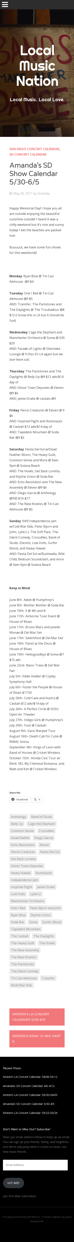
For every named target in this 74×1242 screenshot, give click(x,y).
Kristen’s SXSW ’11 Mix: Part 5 (36, 1039)
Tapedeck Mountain (26, 929)
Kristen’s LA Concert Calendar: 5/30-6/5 (30, 1017)
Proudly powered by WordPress (21, 1217)
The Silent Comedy (24, 971)
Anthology (18, 817)
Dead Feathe (20, 838)
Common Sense (22, 831)
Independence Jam (24, 880)
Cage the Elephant (41, 824)
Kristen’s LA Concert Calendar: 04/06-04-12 (30, 1077)
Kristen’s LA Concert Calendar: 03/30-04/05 (30, 1095)
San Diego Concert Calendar (34, 149)
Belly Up (17, 824)
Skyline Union (41, 915)
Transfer (48, 978)
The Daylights (43, 936)
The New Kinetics (23, 957)
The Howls (47, 943)
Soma (33, 922)
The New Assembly (25, 950)
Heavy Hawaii (21, 873)
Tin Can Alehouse (24, 978)
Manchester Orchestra (27, 901)
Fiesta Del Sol (50, 852)
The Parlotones (22, 964)
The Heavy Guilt (22, 943)
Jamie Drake (46, 887)
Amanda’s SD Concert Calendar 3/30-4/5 (28, 1104)
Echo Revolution (23, 845)
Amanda (44, 193)
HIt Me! (13, 1183)
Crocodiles (46, 831)
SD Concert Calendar (27, 154)
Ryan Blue (18, 915)
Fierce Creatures (23, 852)
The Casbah (20, 936)
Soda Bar (17, 922)
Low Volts (18, 894)
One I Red (18, 908)
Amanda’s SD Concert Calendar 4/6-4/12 (28, 1086)
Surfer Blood (51, 922)
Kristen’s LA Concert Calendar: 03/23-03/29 (30, 1113)
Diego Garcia (43, 838)
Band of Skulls (41, 817)
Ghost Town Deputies (27, 866)
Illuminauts (43, 873)
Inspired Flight (21, 887)
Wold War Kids (21, 985)
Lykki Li (35, 894)
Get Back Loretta (23, 859)
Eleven (44, 845)
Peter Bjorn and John (45, 908)
